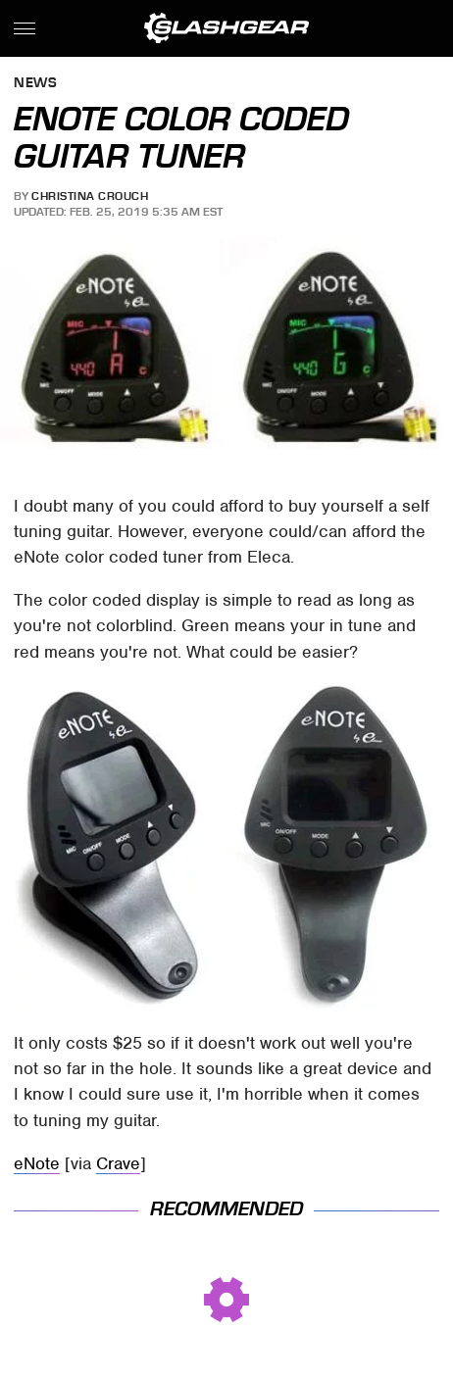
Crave (118, 1163)
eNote (37, 1163)
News (35, 83)
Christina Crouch (89, 196)
